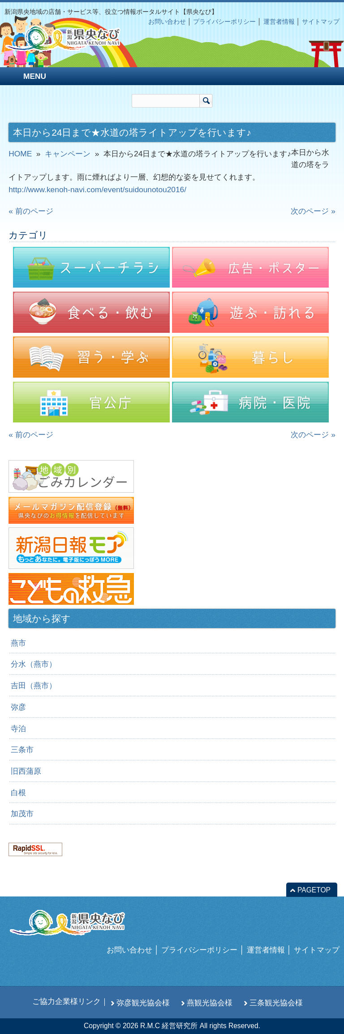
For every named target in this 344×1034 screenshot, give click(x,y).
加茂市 (22, 813)
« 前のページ (31, 211)
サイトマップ (321, 21)
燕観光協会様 (209, 1002)
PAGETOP (314, 890)
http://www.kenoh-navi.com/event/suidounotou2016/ (97, 189)
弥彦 (18, 706)
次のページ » (313, 211)
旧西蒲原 (26, 771)
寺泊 (18, 728)
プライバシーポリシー (224, 21)
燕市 (18, 642)
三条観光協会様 (276, 1002)
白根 (18, 792)
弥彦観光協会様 (143, 1002)
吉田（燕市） (33, 685)
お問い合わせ (167, 21)
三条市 (22, 749)
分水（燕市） (33, 663)
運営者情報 (279, 21)
